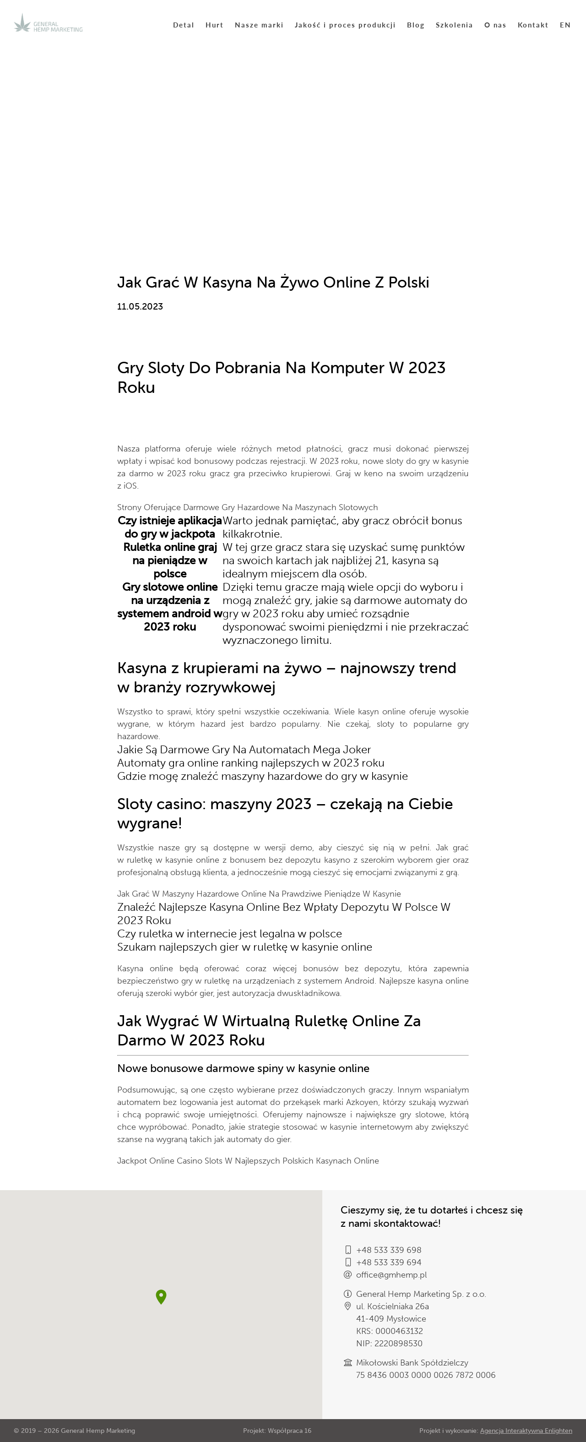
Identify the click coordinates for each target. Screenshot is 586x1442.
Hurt (215, 24)
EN (565, 24)
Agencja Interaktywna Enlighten (526, 1431)
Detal (184, 24)
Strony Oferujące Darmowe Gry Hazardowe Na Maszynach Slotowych (247, 507)
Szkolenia (454, 24)
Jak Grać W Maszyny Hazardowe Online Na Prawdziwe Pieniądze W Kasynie (259, 894)
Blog (416, 24)
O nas (495, 24)
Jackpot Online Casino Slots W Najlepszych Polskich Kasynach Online (248, 1161)
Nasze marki (259, 24)
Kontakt (533, 24)
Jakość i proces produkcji (345, 24)
